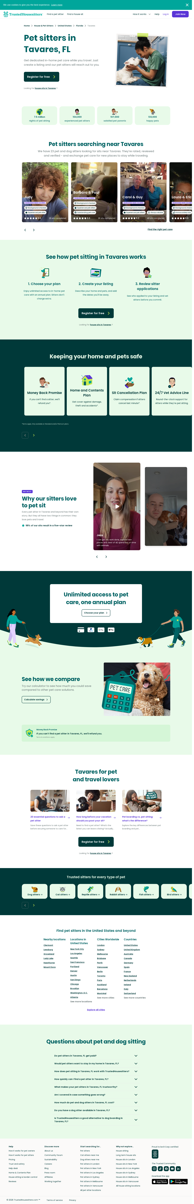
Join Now (180, 14)
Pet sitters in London (90, 1164)
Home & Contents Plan (20, 1172)
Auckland (101, 984)
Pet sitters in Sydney (90, 1177)
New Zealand (130, 976)
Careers (48, 1164)
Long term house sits (126, 1155)
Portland (74, 966)
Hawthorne (49, 962)
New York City (77, 949)
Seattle (74, 957)
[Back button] (25, 230)
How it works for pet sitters (21, 1155)
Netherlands (130, 980)
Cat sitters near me (89, 1155)
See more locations (81, 1001)
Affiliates (49, 1177)
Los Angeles (76, 953)
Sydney (100, 949)
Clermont (48, 945)
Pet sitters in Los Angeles (92, 1172)
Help (156, 14)
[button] (116, 506)
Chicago (74, 984)
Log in (166, 14)
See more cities (105, 997)
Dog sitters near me (89, 1159)
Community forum (54, 1155)
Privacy (72, 1200)
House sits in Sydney (125, 1172)
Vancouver (102, 967)
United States (131, 945)
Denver (73, 971)
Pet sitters (85, 1150)
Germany (128, 962)
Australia (128, 954)
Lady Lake (48, 958)
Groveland (49, 954)
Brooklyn (74, 988)
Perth (100, 962)
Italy (126, 989)
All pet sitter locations (90, 1190)
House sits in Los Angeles (127, 1168)
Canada (128, 958)
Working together (53, 1181)
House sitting (122, 1150)
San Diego (75, 979)
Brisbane (101, 958)
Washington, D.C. (79, 992)
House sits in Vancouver (127, 1181)
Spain (127, 967)
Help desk (13, 1168)
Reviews (12, 1181)
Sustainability (51, 1159)
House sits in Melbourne (127, 1177)
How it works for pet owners (22, 1150)
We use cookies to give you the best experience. (32, 5)
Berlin (100, 971)
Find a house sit (75, 14)
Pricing (12, 1159)
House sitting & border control (23, 1177)
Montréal (101, 993)
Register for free (41, 77)
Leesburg (48, 949)
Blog (46, 1168)
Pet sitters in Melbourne (91, 1181)
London (101, 945)
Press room (50, 1172)
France (127, 971)
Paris (99, 980)
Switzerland (130, 993)
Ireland (127, 984)
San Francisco (77, 962)
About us (49, 1150)
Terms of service (55, 1200)
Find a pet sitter (55, 14)
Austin (73, 975)
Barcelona (102, 989)
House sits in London (125, 1159)
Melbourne (102, 954)
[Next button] (34, 230)
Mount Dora (50, 967)
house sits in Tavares (45, 88)
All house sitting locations (128, 1185)
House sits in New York (126, 1164)
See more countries (135, 997)
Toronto (101, 976)
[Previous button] (96, 556)
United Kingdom (132, 949)
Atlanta (74, 997)
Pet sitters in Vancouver (91, 1185)
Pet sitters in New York (90, 1168)
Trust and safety (17, 1164)
